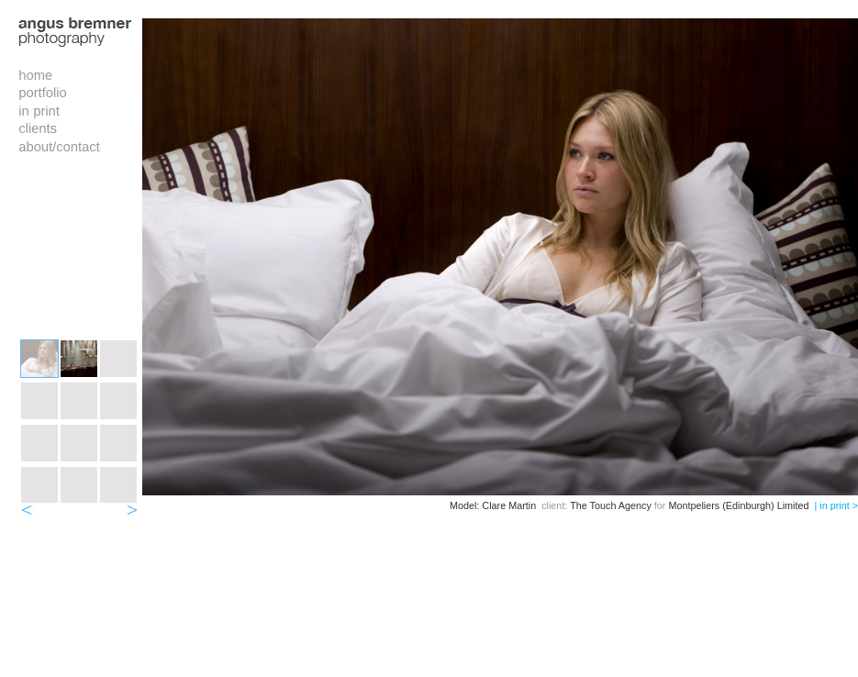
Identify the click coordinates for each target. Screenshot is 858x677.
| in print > (836, 505)
